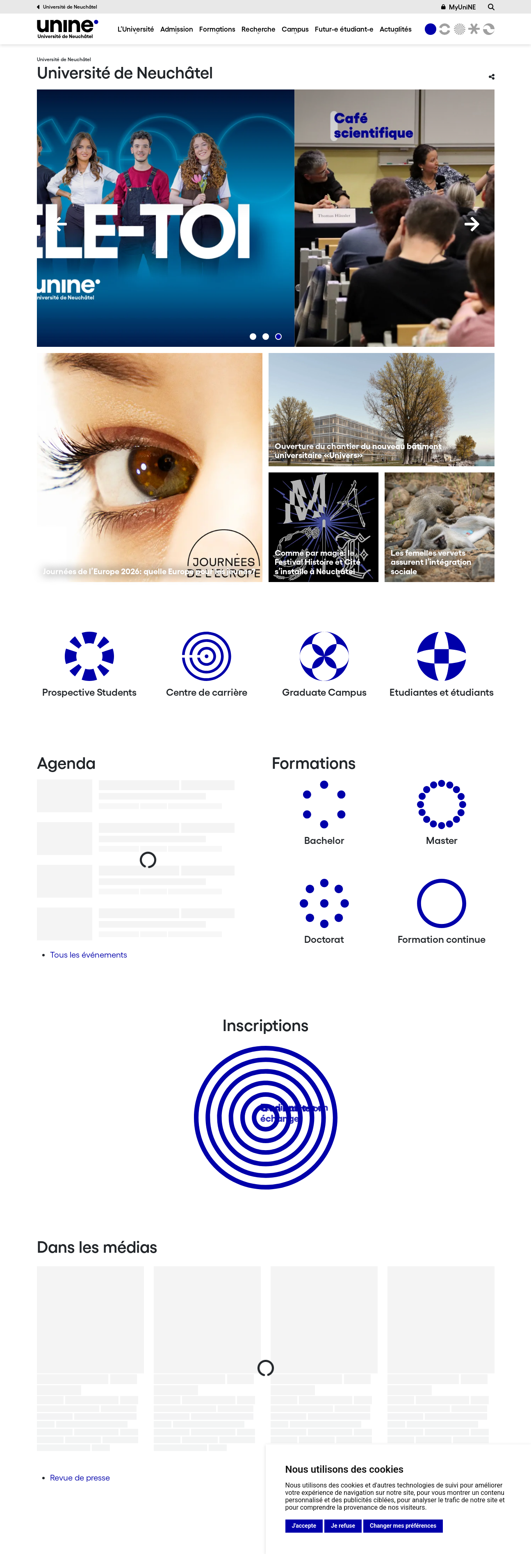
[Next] (472, 224)
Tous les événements (88, 954)
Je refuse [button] (343, 1525)
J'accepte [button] (304, 1525)
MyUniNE (458, 7)
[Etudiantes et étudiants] (442, 659)
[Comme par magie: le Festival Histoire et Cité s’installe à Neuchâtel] (323, 527)
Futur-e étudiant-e (344, 29)
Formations (217, 29)
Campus (295, 29)
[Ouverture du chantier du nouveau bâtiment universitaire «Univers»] (382, 409)
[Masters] (442, 807)
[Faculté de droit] (472, 29)
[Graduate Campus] (324, 659)
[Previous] (59, 224)
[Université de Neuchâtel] (67, 29)
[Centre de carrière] (207, 659)
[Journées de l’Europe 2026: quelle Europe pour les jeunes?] (150, 467)
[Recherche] (491, 7)
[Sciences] (458, 29)
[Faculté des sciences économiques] (487, 29)
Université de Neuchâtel (67, 7)
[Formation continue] (442, 906)
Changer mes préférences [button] (403, 1525)
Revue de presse (80, 1477)
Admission (176, 29)
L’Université (136, 29)
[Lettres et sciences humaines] (443, 29)
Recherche (259, 29)
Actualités (396, 29)
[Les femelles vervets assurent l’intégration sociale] (440, 527)
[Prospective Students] (89, 659)
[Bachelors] (324, 807)
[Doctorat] (324, 906)
